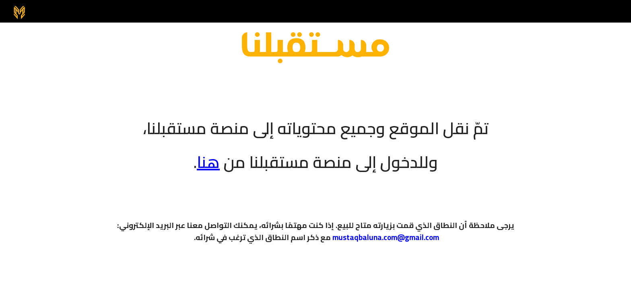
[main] (315, 140)
